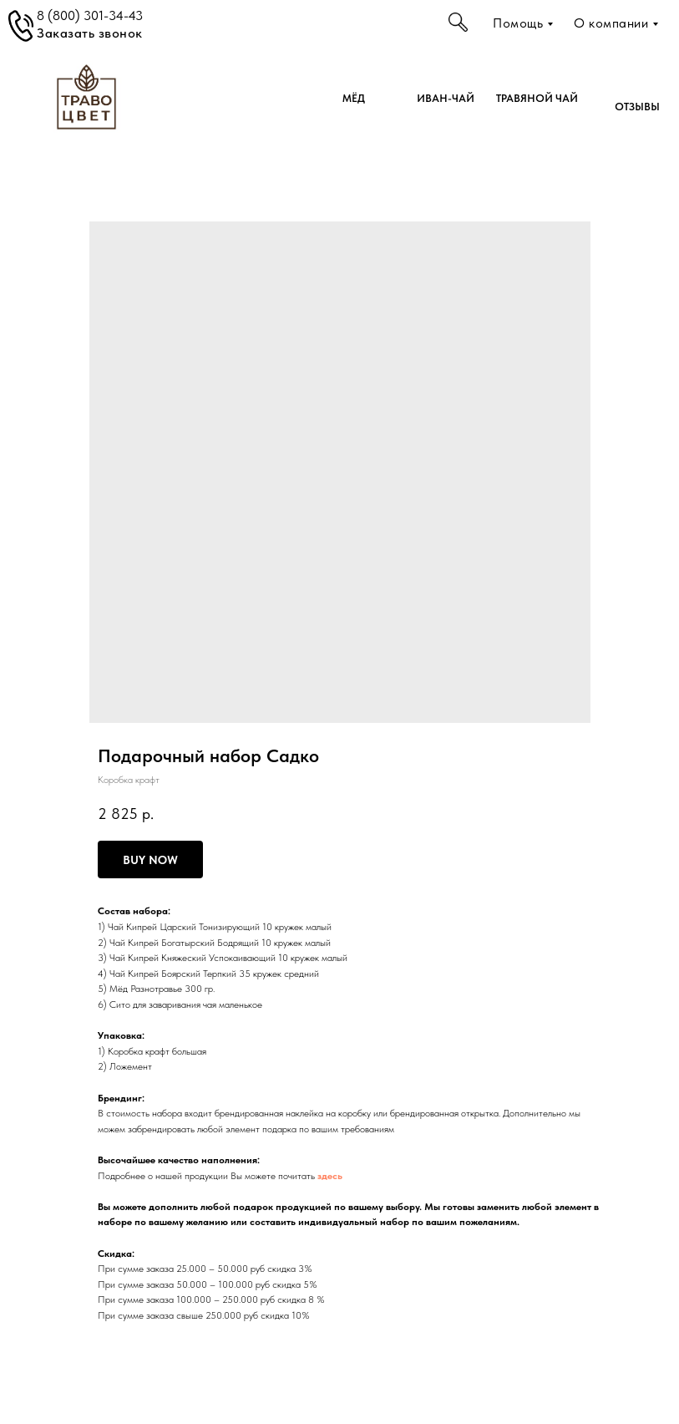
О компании (611, 23)
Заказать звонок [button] (90, 33)
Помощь (518, 23)
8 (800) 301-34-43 (90, 15)
